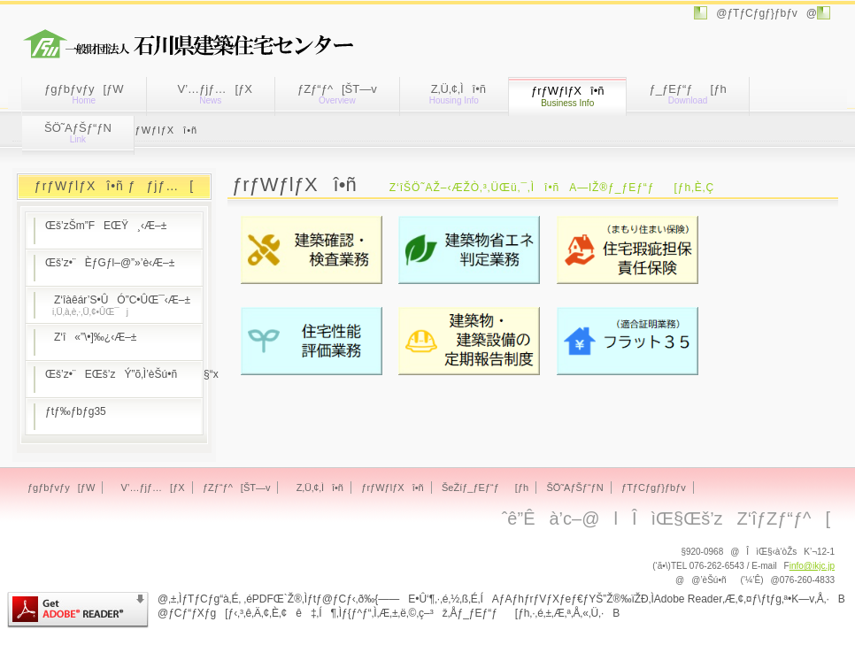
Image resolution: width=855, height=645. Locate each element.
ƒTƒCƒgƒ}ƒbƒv (653, 487)
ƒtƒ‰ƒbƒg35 (75, 411)
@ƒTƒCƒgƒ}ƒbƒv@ (762, 13)
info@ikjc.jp (812, 566)
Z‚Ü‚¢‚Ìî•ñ (454, 93)
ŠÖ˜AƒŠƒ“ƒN (78, 132)
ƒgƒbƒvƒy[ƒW (84, 93)
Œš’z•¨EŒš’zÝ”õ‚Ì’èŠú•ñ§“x (124, 374)
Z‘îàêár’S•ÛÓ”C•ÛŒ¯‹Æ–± (117, 305)
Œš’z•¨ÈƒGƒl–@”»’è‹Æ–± (109, 263)
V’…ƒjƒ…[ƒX (210, 93)
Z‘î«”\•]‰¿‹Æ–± (90, 337)
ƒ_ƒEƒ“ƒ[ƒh (687, 93)
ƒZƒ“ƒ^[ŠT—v (337, 93)
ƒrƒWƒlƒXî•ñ (392, 487)
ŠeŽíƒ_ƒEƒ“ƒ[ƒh (485, 487)
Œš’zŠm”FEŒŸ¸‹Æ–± (105, 225)
